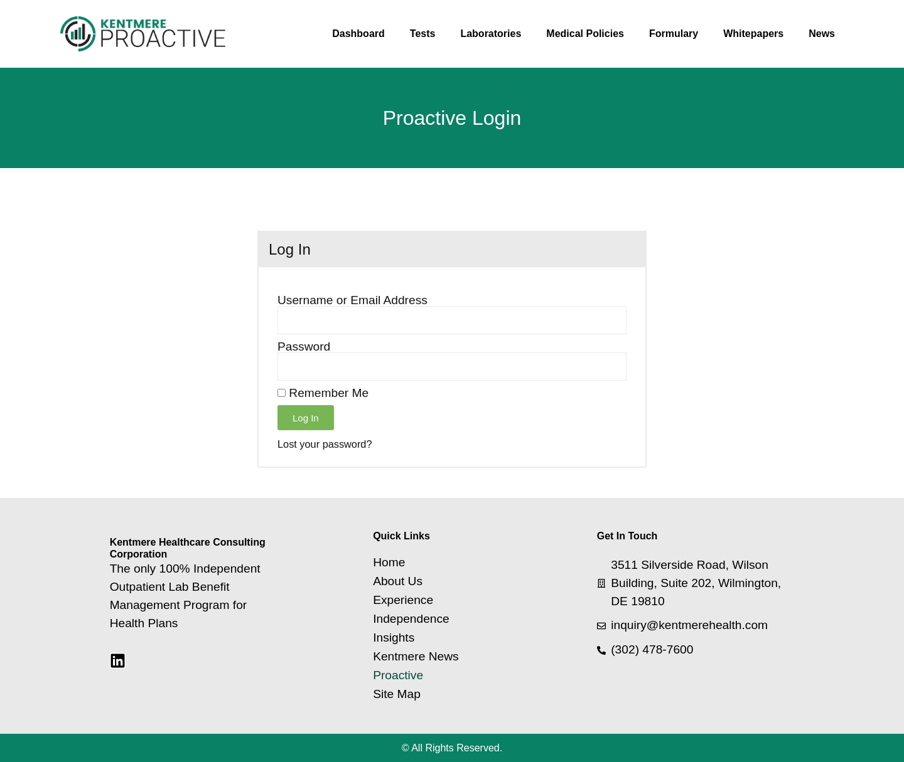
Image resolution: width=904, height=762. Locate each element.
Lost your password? (324, 464)
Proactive (398, 675)
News (822, 33)
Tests (423, 33)
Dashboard (358, 33)
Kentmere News (416, 656)
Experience (403, 600)
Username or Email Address (352, 321)
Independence (411, 619)
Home (389, 562)
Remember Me (323, 414)
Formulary (673, 33)
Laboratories (490, 33)
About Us (397, 581)
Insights (393, 638)
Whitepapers (753, 33)
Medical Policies (585, 33)
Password (303, 367)
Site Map (397, 694)
